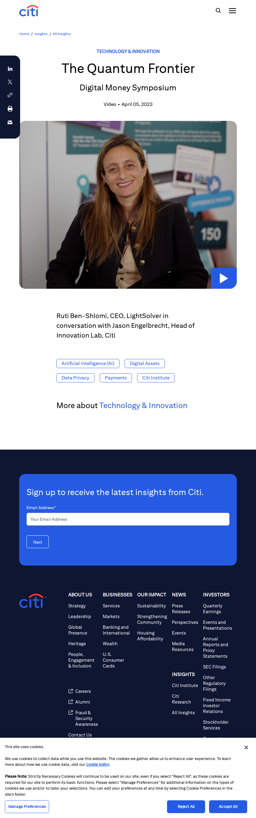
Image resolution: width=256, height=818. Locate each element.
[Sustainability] (152, 606)
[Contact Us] (83, 735)
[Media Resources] (185, 646)
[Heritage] (83, 643)
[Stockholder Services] (217, 725)
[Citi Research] (185, 699)
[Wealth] (117, 643)
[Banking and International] (117, 630)
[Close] (246, 747)
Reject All (186, 806)
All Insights (62, 33)
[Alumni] (83, 702)
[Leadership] (83, 616)
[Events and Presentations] (217, 625)
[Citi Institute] (185, 685)
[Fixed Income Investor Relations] (217, 705)
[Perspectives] (185, 622)
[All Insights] (185, 712)
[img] (218, 10)
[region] (128, 778)
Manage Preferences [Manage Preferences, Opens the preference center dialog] (27, 806)
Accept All (228, 806)
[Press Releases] (185, 608)
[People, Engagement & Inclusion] (83, 660)
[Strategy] (83, 606)
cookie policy (97, 764)
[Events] (185, 633)
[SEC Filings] (217, 667)
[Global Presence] (83, 630)
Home (24, 33)
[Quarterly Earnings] (217, 608)
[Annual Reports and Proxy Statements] (217, 647)
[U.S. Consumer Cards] (117, 660)
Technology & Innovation (128, 51)
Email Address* (41, 507)
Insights (41, 33)
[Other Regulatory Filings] (217, 683)
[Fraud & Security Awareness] (83, 718)
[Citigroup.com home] (33, 601)
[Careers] (83, 691)
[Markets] (117, 616)
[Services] (117, 606)
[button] (220, 275)
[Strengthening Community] (152, 619)
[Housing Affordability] (152, 636)
